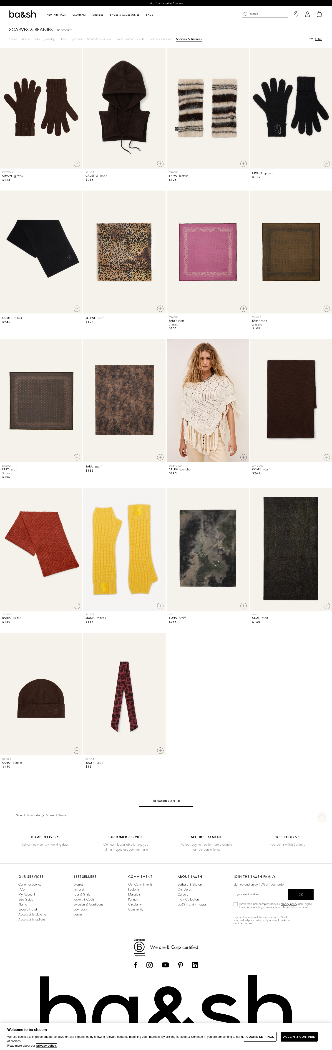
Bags (25, 39)
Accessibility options (31, 919)
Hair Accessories (160, 39)
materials (134, 894)
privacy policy (289, 904)
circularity (135, 904)
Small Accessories (99, 39)
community (135, 909)
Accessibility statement (33, 914)
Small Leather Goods (130, 39)
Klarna (22, 904)
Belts (37, 39)
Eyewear (76, 39)
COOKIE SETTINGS (260, 1036)
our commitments (140, 884)
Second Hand (27, 909)
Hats (62, 39)
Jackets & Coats (83, 899)
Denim (77, 914)
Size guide (25, 899)
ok (301, 894)
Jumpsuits (79, 889)
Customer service (29, 884)
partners (133, 899)
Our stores (184, 889)
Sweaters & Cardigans (88, 904)
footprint (134, 889)
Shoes (13, 39)
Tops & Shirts (81, 894)
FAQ (21, 889)
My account (26, 894)
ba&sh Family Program (193, 904)
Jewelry (50, 39)
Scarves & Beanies (189, 39)
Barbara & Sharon (190, 884)
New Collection (188, 899)
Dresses (78, 884)
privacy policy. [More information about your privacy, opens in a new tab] (46, 1045)
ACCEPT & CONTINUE (299, 1036)
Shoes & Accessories (28, 815)
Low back (80, 909)
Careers (183, 894)
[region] (166, 1036)
